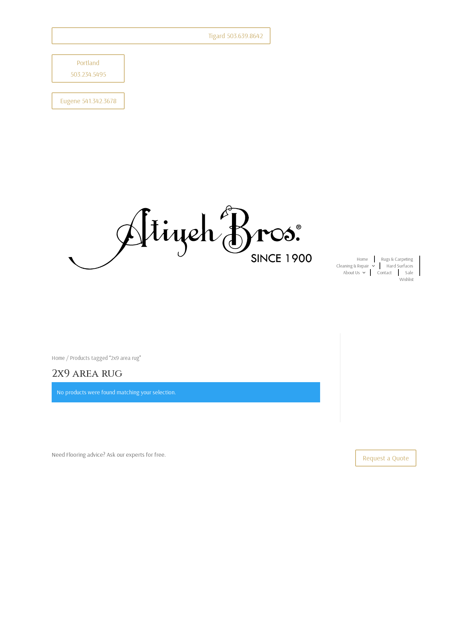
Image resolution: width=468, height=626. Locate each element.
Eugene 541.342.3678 (88, 100)
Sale (409, 272)
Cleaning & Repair (352, 266)
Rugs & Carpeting (397, 259)
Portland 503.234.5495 (88, 68)
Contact (384, 272)
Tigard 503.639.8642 (235, 35)
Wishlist (406, 279)
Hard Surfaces (400, 266)
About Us (351, 272)
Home (362, 259)
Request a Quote (386, 458)
